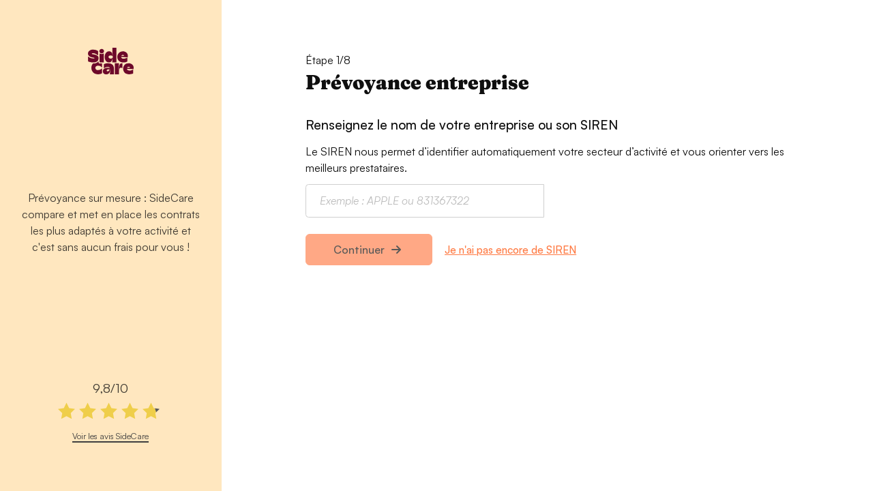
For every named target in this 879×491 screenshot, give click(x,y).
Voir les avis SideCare (110, 435)
